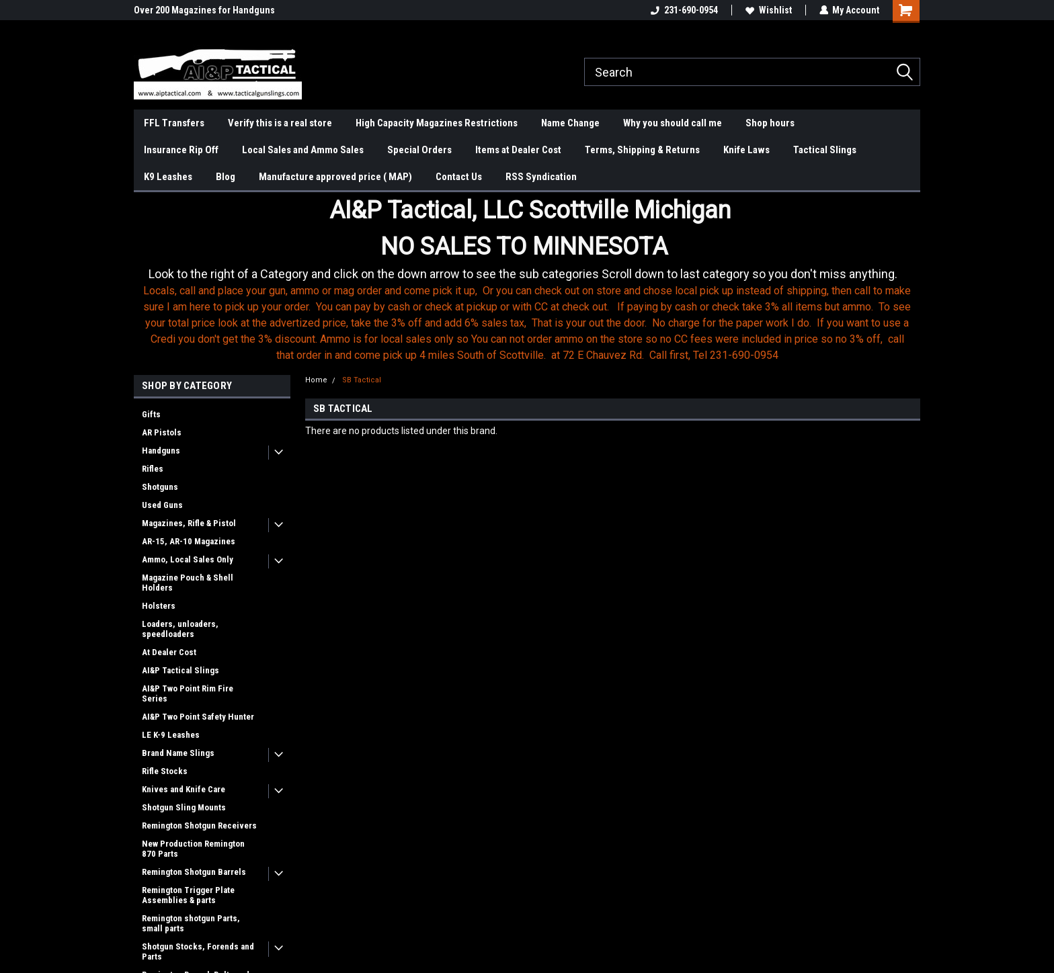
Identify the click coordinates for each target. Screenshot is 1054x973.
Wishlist (768, 10)
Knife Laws (746, 150)
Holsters (158, 606)
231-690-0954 (683, 10)
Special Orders (419, 150)
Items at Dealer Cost (518, 150)
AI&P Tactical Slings (180, 670)
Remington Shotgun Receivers (199, 825)
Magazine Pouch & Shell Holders (187, 583)
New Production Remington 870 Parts (193, 849)
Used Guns (162, 505)
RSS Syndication (541, 177)
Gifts (151, 414)
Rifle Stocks (165, 771)
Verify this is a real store (280, 123)
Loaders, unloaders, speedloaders (180, 629)
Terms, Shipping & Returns (642, 150)
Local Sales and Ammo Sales (303, 150)
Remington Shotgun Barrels (194, 872)
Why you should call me (672, 123)
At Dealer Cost (169, 652)
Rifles (152, 469)
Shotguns (160, 487)
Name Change (570, 123)
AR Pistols (161, 432)
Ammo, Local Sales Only (187, 559)
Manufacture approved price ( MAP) (335, 177)
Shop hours (770, 123)
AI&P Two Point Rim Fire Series (187, 693)
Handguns (161, 451)
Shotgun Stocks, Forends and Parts (198, 951)
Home (316, 380)
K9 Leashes (168, 177)
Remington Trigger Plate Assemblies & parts (188, 895)
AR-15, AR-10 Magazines (188, 541)
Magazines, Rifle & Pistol (189, 523)
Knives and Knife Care (183, 789)
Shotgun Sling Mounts (184, 807)
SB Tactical (361, 380)
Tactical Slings (824, 150)
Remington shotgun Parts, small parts (191, 923)
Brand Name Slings (178, 753)
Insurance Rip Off (181, 150)
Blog (225, 177)
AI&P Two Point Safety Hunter (198, 717)
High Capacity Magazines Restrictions (437, 123)
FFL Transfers (174, 123)
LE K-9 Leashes (171, 735)
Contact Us (459, 177)
